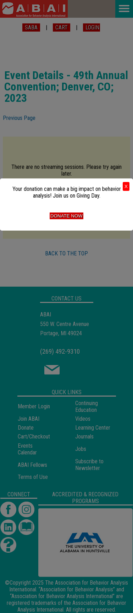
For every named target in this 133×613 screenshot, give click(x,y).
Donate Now (66, 216)
